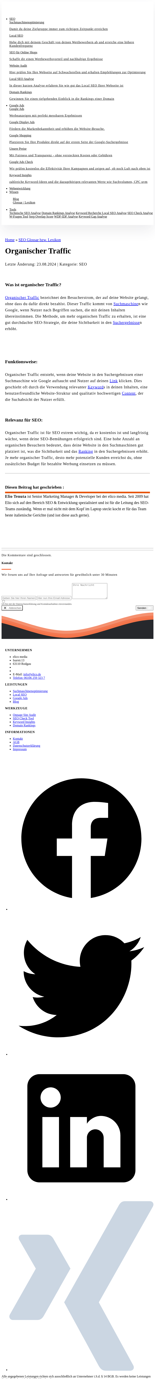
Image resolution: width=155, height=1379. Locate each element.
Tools (12, 209)
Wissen (13, 192)
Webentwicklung (19, 188)
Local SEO (20, 697)
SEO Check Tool (23, 721)
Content (129, 393)
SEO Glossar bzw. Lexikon (39, 240)
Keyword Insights (24, 724)
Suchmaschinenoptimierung (30, 694)
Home (10, 240)
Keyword (95, 387)
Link (114, 381)
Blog (16, 704)
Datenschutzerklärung (26, 748)
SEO (12, 18)
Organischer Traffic (22, 297)
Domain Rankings (24, 728)
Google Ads (16, 105)
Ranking (85, 451)
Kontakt (10, 223)
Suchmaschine (126, 304)
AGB (16, 745)
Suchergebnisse (126, 322)
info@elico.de (32, 677)
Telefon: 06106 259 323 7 (29, 680)
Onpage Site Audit (24, 717)
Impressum (20, 752)
